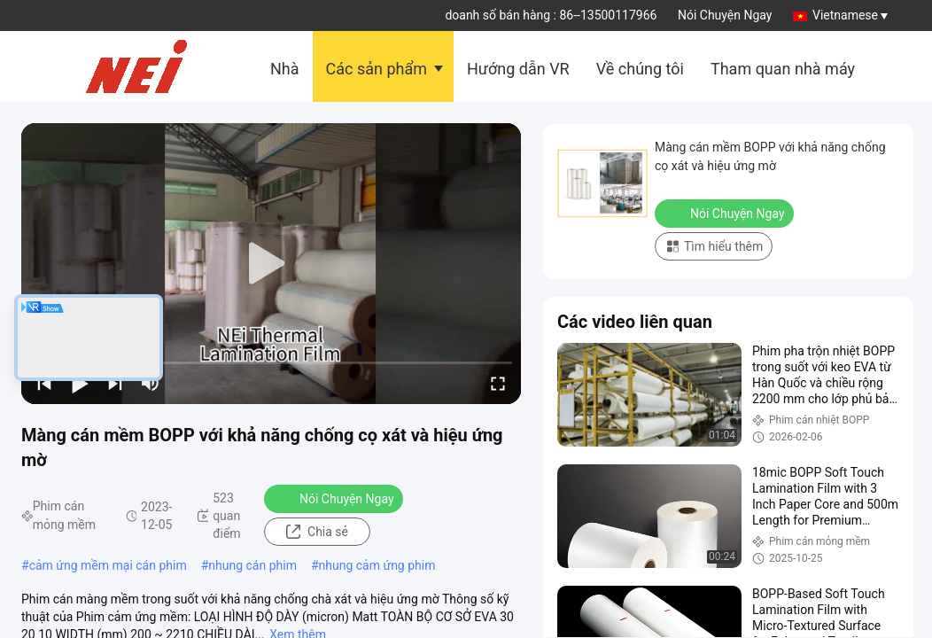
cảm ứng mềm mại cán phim (108, 565)
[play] (271, 264)
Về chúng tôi (640, 68)
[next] (115, 383)
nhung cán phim (252, 565)
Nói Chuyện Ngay (725, 15)
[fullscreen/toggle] (498, 383)
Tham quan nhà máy (783, 68)
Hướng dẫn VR (518, 68)
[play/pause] (79, 383)
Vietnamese (850, 15)
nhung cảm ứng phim (377, 565)
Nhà (284, 68)
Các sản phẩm (376, 68)
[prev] (44, 383)
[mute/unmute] (150, 383)
